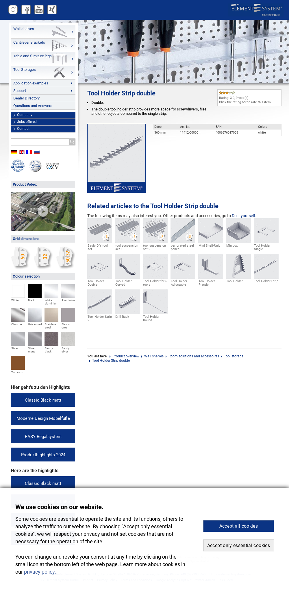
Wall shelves (23, 29)
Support (19, 90)
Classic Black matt (43, 400)
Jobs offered (27, 122)
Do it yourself (243, 215)
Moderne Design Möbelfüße (43, 418)
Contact (23, 129)
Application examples (30, 83)
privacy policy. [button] (40, 572)
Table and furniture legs (32, 56)
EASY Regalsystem (43, 436)
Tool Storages (24, 69)
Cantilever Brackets (29, 42)
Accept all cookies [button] (238, 526)
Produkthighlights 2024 (43, 454)
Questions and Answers (32, 106)
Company (24, 115)
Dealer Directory (26, 98)
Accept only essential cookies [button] (238, 545)
